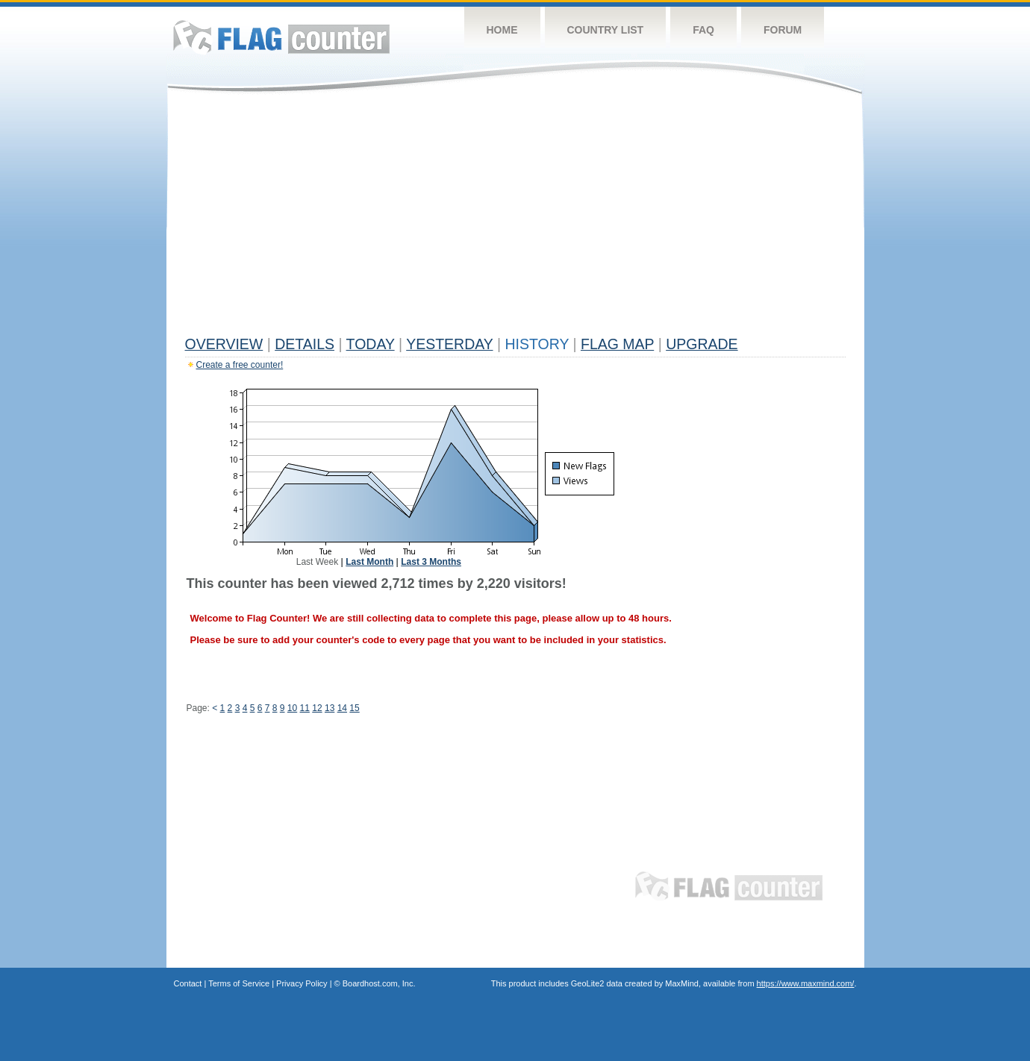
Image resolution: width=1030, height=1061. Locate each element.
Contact (188, 983)
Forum (783, 30)
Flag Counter (281, 37)
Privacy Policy (301, 983)
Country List (605, 30)
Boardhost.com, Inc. (379, 983)
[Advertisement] (515, 217)
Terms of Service (238, 983)
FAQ (703, 30)
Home (502, 30)
